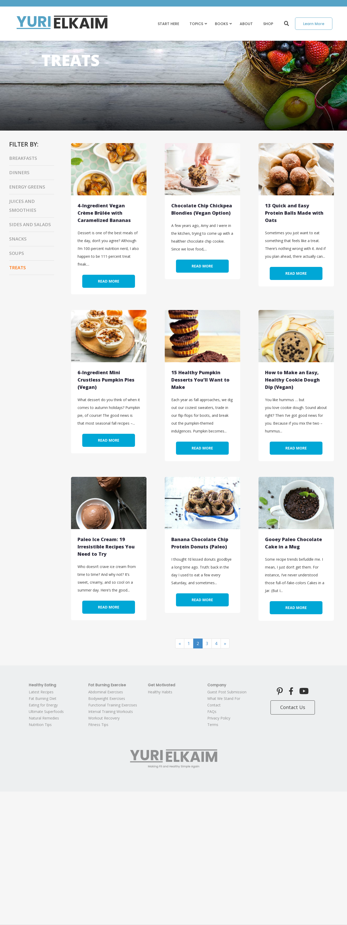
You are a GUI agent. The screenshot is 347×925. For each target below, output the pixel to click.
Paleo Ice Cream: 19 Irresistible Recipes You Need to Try (106, 546)
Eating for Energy (43, 704)
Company (216, 685)
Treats (17, 268)
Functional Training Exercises (112, 704)
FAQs (211, 711)
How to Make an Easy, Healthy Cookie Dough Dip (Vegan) (292, 379)
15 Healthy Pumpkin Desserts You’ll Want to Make (200, 379)
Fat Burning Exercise (107, 685)
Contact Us (292, 707)
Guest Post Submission (226, 691)
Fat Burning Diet (42, 698)
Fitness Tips (98, 724)
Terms (212, 724)
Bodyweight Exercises (106, 698)
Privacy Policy (218, 718)
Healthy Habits (160, 691)
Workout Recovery (104, 718)
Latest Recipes (41, 691)
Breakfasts (23, 158)
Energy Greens (27, 187)
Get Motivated (161, 685)
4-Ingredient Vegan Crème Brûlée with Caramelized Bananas (104, 212)
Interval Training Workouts (110, 711)
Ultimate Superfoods (46, 711)
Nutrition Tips (40, 724)
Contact (214, 704)
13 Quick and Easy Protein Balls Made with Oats (294, 212)
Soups (16, 253)
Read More (108, 281)
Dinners (19, 172)
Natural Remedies (44, 718)
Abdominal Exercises (105, 691)
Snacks (18, 239)
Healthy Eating (42, 685)
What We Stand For (223, 698)
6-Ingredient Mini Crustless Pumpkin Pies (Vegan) (106, 379)
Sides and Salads (30, 224)
